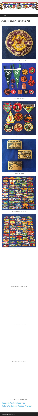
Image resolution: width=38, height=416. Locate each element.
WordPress (8, 414)
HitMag (13, 414)
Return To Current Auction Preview (17, 406)
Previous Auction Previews (13, 403)
